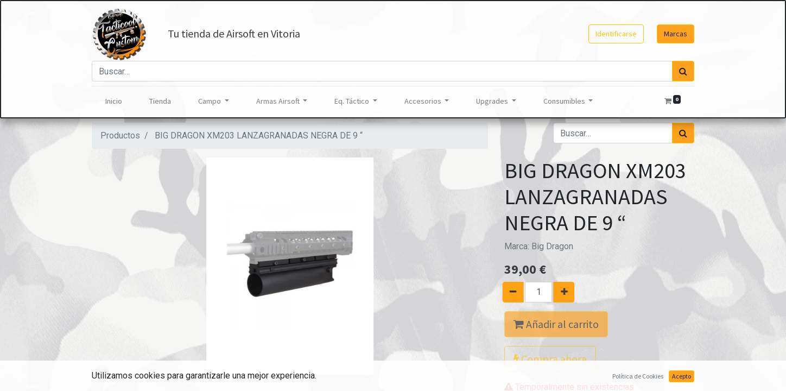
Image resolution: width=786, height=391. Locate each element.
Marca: (538, 246)
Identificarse (616, 34)
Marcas (675, 34)
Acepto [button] (681, 376)
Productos (120, 135)
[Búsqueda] (683, 71)
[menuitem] (114, 101)
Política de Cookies (637, 376)
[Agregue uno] (568, 292)
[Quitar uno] (508, 292)
